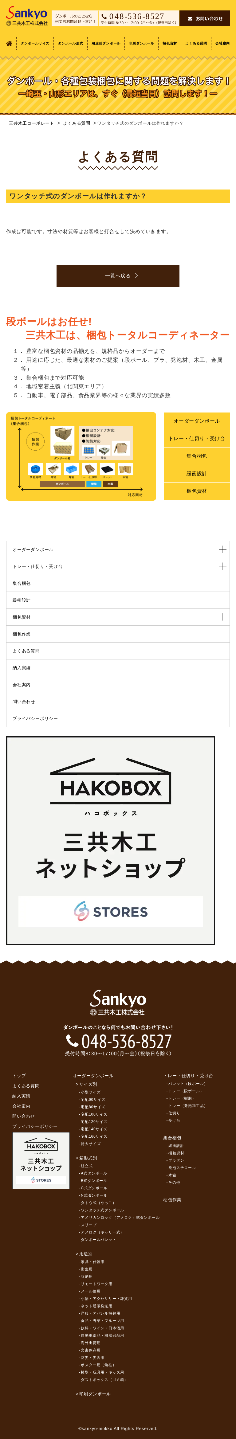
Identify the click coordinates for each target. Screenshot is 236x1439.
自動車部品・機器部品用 (102, 1335)
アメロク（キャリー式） (102, 1232)
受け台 (174, 1120)
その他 (174, 1182)
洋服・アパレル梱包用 (100, 1313)
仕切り (174, 1113)
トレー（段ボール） (186, 1091)
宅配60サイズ (93, 1099)
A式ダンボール (94, 1173)
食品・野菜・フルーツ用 (102, 1321)
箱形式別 (88, 1158)
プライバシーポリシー (35, 718)
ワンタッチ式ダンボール (102, 1210)
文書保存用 (90, 1350)
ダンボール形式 (70, 43)
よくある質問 (196, 43)
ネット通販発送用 (96, 1306)
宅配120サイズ (94, 1122)
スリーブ (88, 1225)
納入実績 (22, 667)
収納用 (86, 1276)
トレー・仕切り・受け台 (196, 438)
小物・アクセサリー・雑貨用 (106, 1298)
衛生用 (86, 1269)
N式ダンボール (94, 1195)
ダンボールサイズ (35, 43)
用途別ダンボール (106, 43)
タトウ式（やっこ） (98, 1203)
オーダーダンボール (197, 421)
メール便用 (90, 1291)
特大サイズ (90, 1144)
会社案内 (222, 43)
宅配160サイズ (94, 1136)
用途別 (86, 1253)
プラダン (176, 1160)
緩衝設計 (197, 473)
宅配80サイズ (93, 1107)
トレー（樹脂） (182, 1098)
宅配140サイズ (94, 1129)
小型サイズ (90, 1092)
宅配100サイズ (94, 1114)
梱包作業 (22, 634)
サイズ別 (88, 1084)
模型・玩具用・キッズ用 (102, 1372)
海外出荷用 (90, 1343)
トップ (19, 1075)
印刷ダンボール (141, 43)
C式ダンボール (94, 1188)
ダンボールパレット (98, 1240)
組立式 (86, 1166)
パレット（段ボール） (188, 1083)
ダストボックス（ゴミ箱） (104, 1380)
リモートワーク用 (96, 1284)
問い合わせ (24, 701)
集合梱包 (197, 456)
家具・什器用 (92, 1262)
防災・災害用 (92, 1357)
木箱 (172, 1175)
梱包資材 (170, 43)
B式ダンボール (94, 1181)
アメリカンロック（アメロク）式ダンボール (120, 1217)
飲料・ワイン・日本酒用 (102, 1328)
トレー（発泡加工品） (188, 1106)
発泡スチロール (182, 1168)
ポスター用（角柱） (98, 1365)
